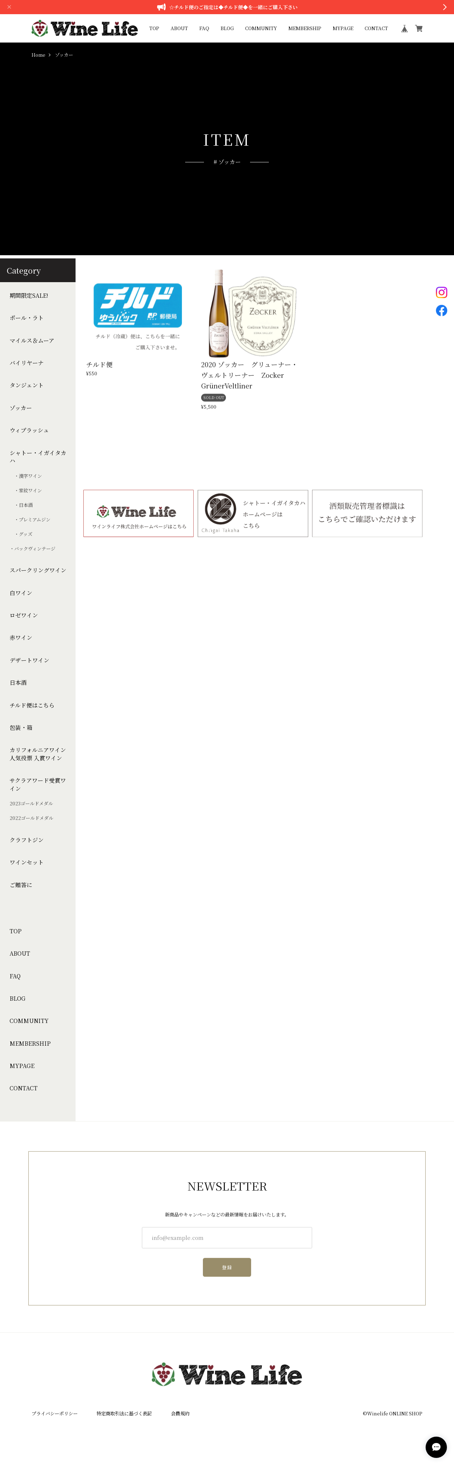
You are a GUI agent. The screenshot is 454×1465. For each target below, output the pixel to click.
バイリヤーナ (27, 363)
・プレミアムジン (30, 519)
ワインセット (27, 862)
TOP (154, 28)
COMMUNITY (261, 28)
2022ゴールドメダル (31, 818)
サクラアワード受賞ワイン (38, 784)
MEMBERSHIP (304, 28)
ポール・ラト (27, 318)
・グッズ (21, 534)
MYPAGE (343, 28)
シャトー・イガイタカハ (38, 457)
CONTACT (376, 28)
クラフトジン (27, 840)
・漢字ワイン (26, 476)
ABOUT (179, 28)
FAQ (204, 28)
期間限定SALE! (29, 296)
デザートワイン (29, 660)
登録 (227, 1271)
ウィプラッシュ (29, 430)
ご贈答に (21, 885)
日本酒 (18, 683)
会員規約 (180, 1413)
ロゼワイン (24, 615)
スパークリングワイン (38, 570)
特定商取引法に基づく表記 (124, 1413)
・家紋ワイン (26, 490)
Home (38, 55)
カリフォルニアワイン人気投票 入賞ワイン (38, 754)
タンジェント (27, 385)
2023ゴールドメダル (31, 803)
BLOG (227, 28)
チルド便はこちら (32, 705)
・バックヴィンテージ (32, 549)
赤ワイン (21, 638)
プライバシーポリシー (55, 1413)
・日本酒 (21, 505)
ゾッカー (21, 408)
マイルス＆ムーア (32, 341)
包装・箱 (21, 728)
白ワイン (21, 593)
